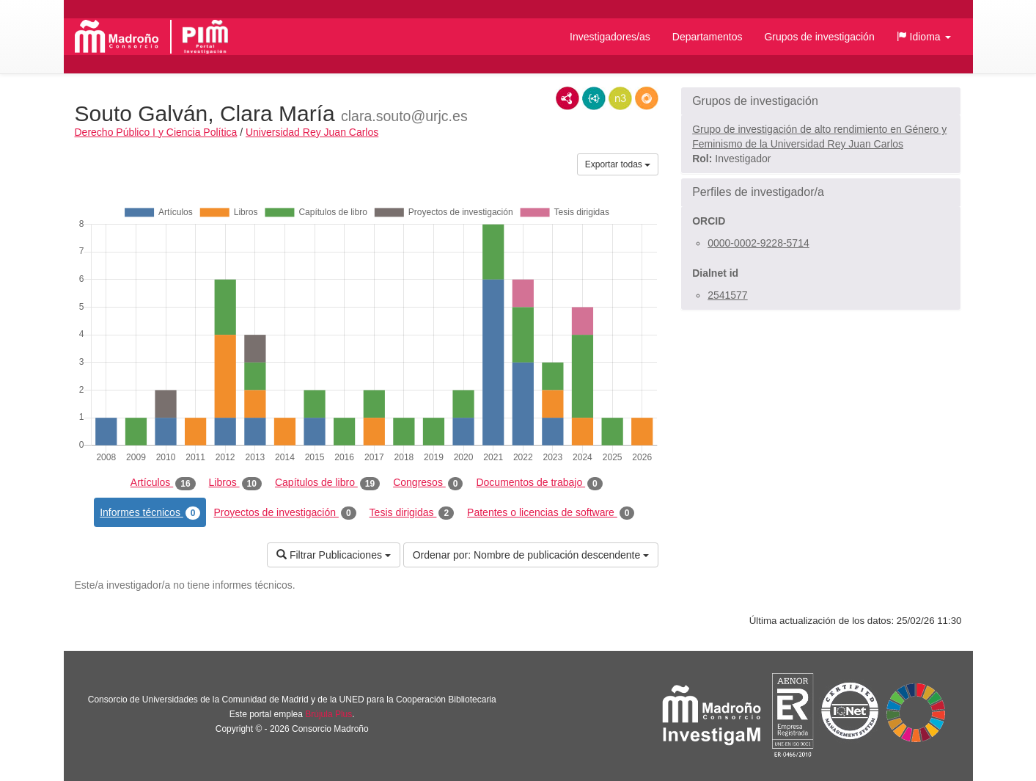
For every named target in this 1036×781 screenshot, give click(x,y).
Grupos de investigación (819, 37)
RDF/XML (567, 98)
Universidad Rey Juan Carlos (312, 132)
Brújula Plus (328, 714)
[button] (924, 36)
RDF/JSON (646, 98)
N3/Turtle (620, 98)
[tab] (820, 101)
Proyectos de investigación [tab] (284, 513)
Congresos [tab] (428, 483)
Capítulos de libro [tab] (327, 483)
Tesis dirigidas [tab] (412, 513)
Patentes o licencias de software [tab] (550, 513)
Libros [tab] (235, 483)
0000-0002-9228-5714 (758, 243)
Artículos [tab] (163, 483)
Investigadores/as (610, 37)
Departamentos (707, 37)
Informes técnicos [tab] (150, 513)
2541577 (728, 295)
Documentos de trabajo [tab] (539, 483)
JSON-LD (594, 98)
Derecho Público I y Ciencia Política (156, 132)
